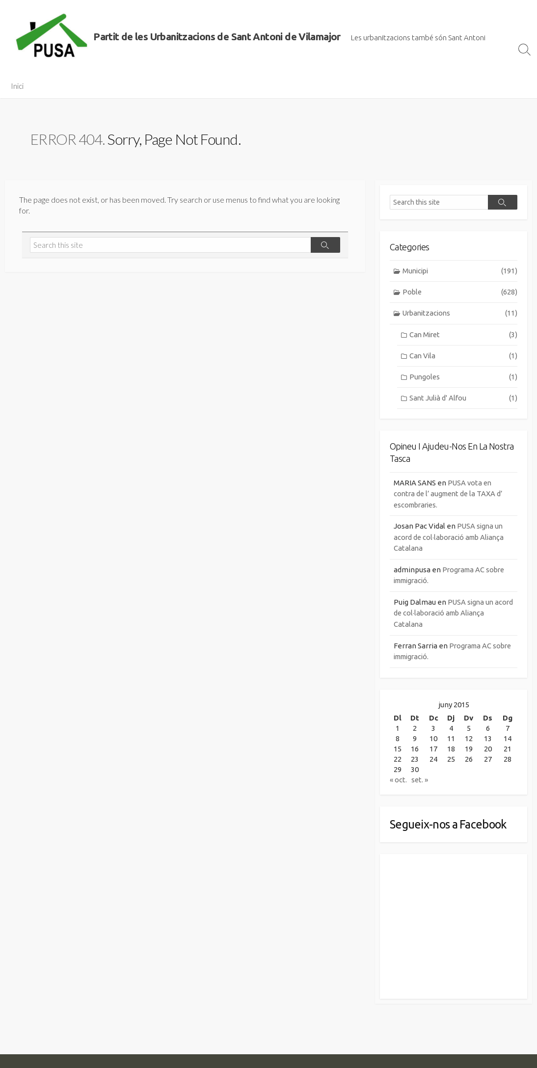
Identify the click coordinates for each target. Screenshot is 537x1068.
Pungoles (463, 378)
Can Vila (463, 357)
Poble (460, 292)
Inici (17, 85)
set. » (421, 781)
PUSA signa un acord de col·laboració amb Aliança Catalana (451, 539)
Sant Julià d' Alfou (463, 399)
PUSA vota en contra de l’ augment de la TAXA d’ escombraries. (451, 495)
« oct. (398, 781)
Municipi (460, 271)
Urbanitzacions (460, 314)
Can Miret (463, 335)
